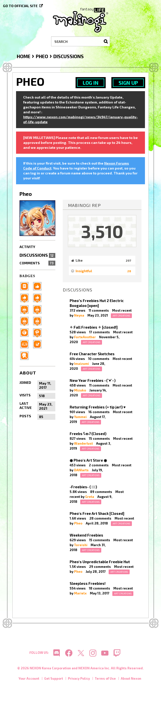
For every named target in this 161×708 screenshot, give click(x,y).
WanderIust (83, 443)
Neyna (79, 315)
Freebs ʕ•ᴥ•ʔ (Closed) (88, 433)
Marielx (80, 593)
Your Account (29, 678)
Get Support (53, 678)
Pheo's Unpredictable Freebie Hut (100, 561)
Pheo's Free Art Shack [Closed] (97, 513)
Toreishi (80, 545)
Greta (89, 497)
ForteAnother (85, 337)
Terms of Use (105, 678)
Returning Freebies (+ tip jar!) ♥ (98, 407)
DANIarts (81, 470)
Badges (27, 276)
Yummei (80, 417)
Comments (37, 263)
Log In (91, 83)
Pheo (78, 523)
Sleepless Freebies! (87, 583)
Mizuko (80, 390)
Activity (27, 247)
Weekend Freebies (86, 535)
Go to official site (20, 6)
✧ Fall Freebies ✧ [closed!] (94, 327)
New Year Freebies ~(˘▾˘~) (93, 380)
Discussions (37, 255)
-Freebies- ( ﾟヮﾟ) (83, 487)
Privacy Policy (79, 678)
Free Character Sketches (92, 354)
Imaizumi (81, 364)
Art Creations (121, 315)
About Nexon (131, 678)
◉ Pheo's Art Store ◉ (88, 460)
